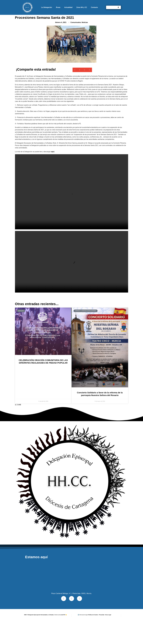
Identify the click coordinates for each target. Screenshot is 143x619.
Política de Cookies (93, 614)
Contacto (94, 7)
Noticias (85, 22)
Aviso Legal (108, 614)
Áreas (58, 7)
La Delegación (46, 7)
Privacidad (101, 614)
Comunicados (75, 22)
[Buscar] (118, 7)
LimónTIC (63, 614)
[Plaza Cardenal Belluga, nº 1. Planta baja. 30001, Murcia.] (71, 575)
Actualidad (68, 7)
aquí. (53, 151)
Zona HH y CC (81, 7)
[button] (75, 70)
